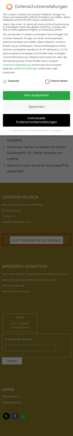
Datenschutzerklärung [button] (38, 131)
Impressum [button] (56, 131)
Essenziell (11, 81)
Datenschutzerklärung (16, 65)
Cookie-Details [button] (18, 131)
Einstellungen (29, 68)
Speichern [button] (37, 107)
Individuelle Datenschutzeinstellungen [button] (36, 120)
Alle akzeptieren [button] (36, 95)
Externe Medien (56, 81)
